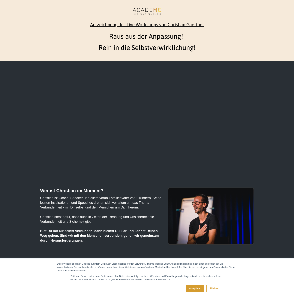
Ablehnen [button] (214, 288)
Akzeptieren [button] (195, 288)
